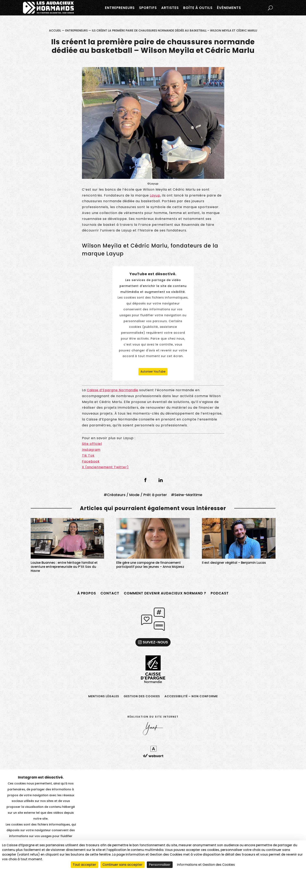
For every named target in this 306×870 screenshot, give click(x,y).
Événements (229, 7)
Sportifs (148, 7)
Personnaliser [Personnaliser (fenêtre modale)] (160, 864)
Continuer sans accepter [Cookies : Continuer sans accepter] (122, 864)
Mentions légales (103, 696)
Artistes (170, 7)
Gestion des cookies (142, 696)
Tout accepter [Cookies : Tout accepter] (84, 864)
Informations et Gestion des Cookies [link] (206, 864)
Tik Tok (88, 455)
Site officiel (92, 443)
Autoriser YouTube (153, 372)
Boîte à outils (197, 7)
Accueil (55, 30)
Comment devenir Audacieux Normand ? (165, 593)
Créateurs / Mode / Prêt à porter (137, 494)
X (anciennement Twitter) (105, 467)
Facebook (91, 461)
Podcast (220, 593)
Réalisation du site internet (153, 716)
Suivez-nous (155, 642)
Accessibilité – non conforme (191, 696)
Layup (155, 195)
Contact (109, 593)
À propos (86, 593)
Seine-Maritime (188, 494)
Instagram (91, 449)
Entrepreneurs (120, 7)
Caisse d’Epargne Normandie (112, 390)
